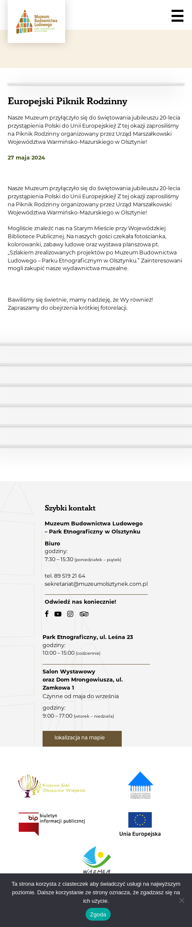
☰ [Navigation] (177, 17)
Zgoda (98, 914)
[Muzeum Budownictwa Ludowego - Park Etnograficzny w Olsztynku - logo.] (36, 21)
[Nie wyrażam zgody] (181, 900)
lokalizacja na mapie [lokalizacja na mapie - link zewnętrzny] (80, 738)
